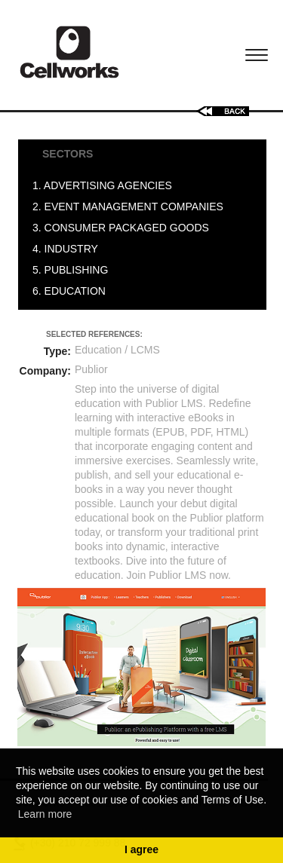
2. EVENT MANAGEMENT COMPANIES (130, 206)
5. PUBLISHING (73, 270)
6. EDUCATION (72, 291)
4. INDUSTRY (68, 249)
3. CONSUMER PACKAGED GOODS (123, 228)
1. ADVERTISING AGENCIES (105, 185)
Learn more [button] (45, 814)
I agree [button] (141, 849)
